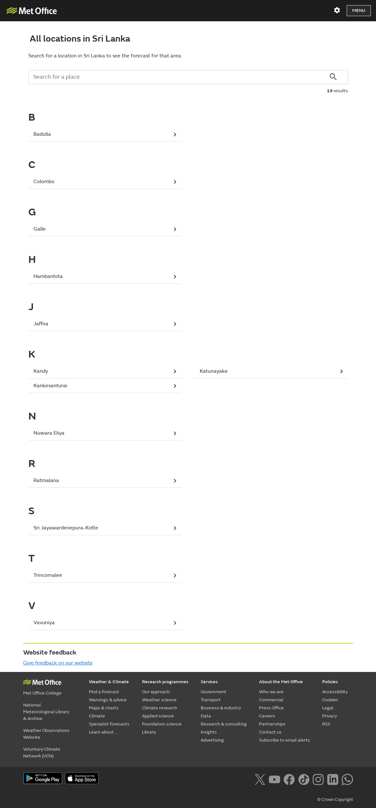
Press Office (271, 708)
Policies (330, 682)
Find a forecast (104, 692)
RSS (326, 724)
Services (209, 682)
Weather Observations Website (46, 734)
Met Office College (42, 693)
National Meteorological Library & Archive (46, 711)
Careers (267, 716)
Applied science (158, 716)
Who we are (271, 692)
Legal (327, 708)
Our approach (156, 692)
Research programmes (165, 682)
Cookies (330, 700)
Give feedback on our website (58, 663)
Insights (209, 732)
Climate (97, 716)
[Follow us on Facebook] (289, 779)
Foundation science (162, 724)
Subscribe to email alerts (284, 740)
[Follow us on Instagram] (318, 779)
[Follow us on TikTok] (303, 779)
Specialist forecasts (109, 724)
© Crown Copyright (335, 799)
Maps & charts (104, 708)
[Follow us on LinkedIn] (332, 779)
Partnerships (272, 724)
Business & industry (221, 708)
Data (206, 716)
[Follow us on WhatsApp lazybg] (347, 779)
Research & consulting (224, 724)
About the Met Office (281, 682)
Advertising (212, 740)
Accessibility (335, 692)
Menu (358, 10)
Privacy (329, 716)
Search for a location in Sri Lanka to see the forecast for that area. (105, 56)
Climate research (159, 708)
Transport (211, 700)
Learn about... (103, 732)
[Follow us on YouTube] (274, 779)
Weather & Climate (109, 682)
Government (214, 692)
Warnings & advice (108, 700)
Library (149, 732)
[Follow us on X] (259, 779)
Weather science (159, 700)
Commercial (271, 700)
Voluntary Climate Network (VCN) (41, 752)
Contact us (270, 732)
